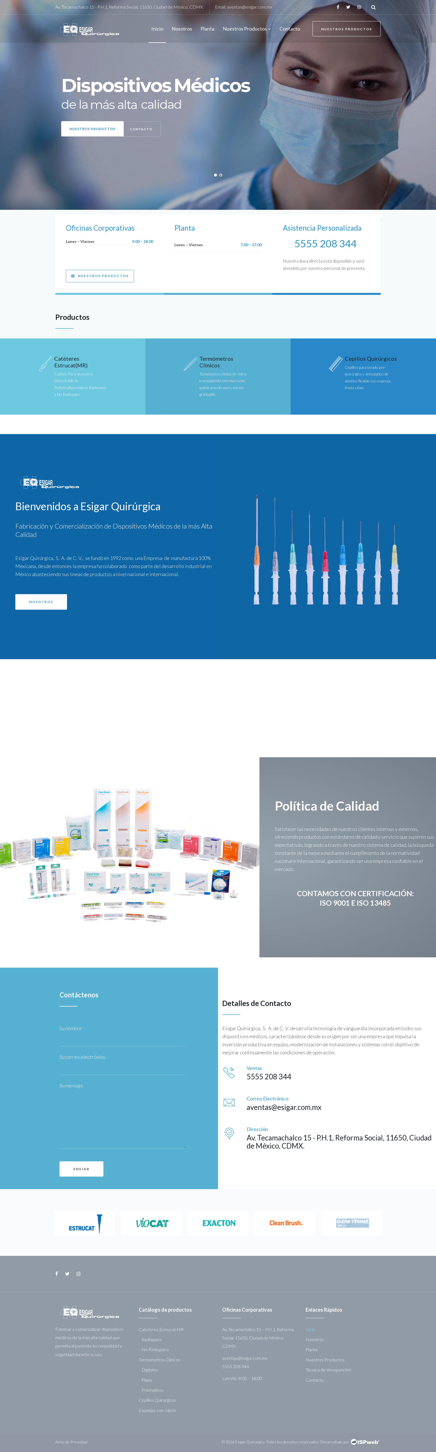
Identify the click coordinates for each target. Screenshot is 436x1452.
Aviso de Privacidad (71, 1441)
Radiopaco (152, 1339)
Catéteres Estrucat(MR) (71, 361)
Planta (312, 1349)
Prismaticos (153, 1390)
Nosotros (315, 1339)
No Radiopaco (155, 1349)
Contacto (315, 1380)
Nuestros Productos (346, 29)
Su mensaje (71, 1085)
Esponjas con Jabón (157, 1410)
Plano (147, 1380)
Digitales (150, 1369)
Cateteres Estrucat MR (161, 1329)
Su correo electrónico (84, 1057)
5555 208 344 (325, 243)
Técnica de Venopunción (328, 1369)
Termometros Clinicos (159, 1359)
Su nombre (72, 1028)
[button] (100, 276)
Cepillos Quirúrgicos (371, 358)
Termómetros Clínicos (216, 361)
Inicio (311, 1329)
